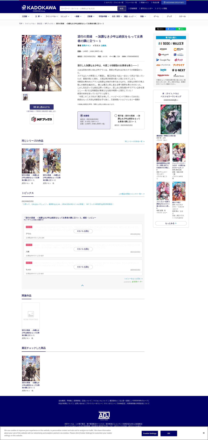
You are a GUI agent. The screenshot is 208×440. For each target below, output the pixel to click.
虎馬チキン (86, 45)
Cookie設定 (121, 378)
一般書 (78, 16)
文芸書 (25, 16)
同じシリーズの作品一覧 (133, 141)
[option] (32, 321)
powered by (133, 282)
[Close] (204, 434)
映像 (143, 16)
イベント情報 (161, 8)
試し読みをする (42, 107)
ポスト (161, 29)
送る (182, 29)
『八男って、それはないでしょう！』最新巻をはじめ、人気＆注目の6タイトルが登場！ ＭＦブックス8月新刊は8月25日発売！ (68, 204)
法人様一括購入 (125, 375)
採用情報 (77, 375)
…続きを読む (97, 230)
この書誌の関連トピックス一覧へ (130, 194)
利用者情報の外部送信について (138, 378)
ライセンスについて (100, 375)
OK (168, 435)
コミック (64, 16)
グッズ (169, 16)
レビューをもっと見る (132, 279)
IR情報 (69, 375)
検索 (122, 8)
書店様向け (114, 375)
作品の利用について (66, 378)
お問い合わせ (79, 378)
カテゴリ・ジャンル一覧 (114, 2)
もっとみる (169, 223)
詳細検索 (132, 8)
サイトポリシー (109, 378)
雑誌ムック (130, 16)
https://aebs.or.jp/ (94, 403)
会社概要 (62, 375)
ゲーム (156, 16)
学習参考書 (104, 16)
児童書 (91, 16)
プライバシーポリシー (94, 378)
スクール (182, 16)
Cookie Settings (150, 435)
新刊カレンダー (146, 8)
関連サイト (145, 2)
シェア (172, 29)
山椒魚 (103, 45)
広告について (86, 375)
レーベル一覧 (132, 2)
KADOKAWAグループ (140, 375)
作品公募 (156, 2)
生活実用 (117, 16)
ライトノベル (52, 16)
